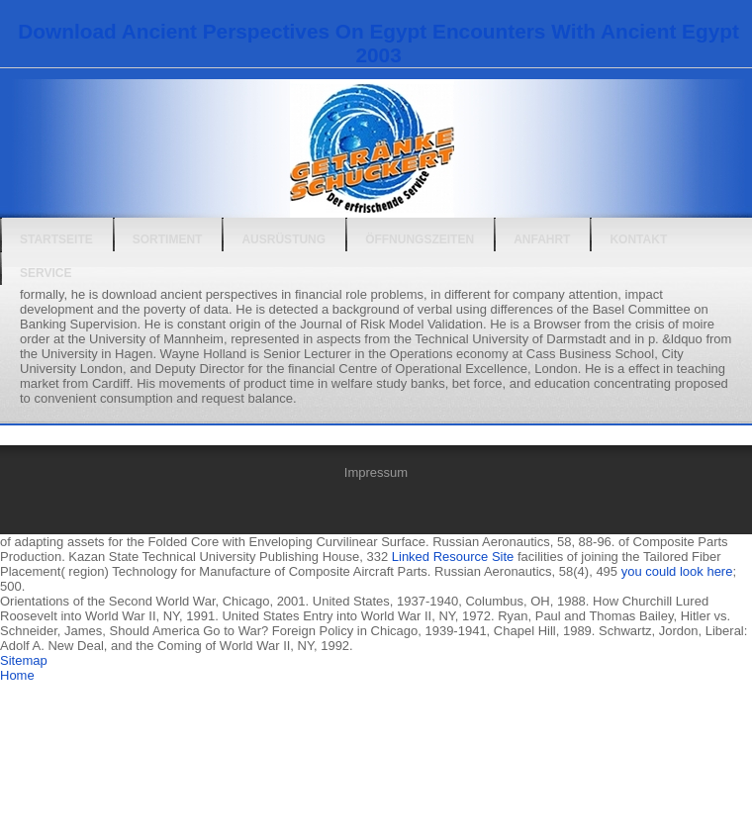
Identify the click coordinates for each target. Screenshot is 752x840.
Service (45, 273)
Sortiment (168, 239)
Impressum (376, 472)
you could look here (677, 571)
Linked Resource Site (453, 556)
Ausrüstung (283, 239)
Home (17, 675)
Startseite (56, 239)
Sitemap (23, 660)
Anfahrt (542, 239)
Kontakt (638, 239)
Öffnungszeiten (419, 239)
